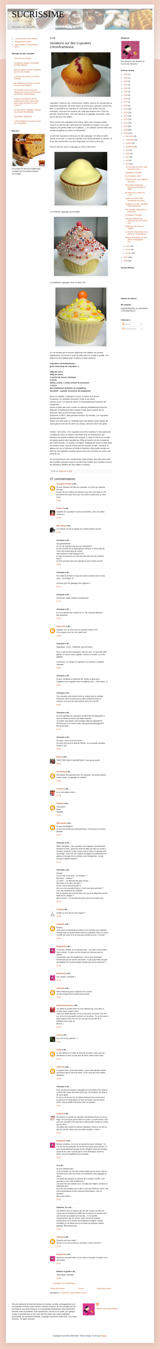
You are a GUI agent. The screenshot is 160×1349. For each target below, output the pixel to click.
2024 (126, 81)
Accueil (81, 1288)
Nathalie (59, 803)
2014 (126, 113)
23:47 (58, 1229)
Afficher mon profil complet (106, 1309)
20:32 (58, 1133)
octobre (129, 143)
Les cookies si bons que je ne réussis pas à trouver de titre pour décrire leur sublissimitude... (27, 92)
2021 (126, 88)
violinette (60, 924)
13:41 (58, 1106)
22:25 (58, 532)
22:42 (58, 1042)
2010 (126, 126)
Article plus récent (58, 1288)
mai (127, 160)
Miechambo (61, 823)
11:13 (58, 729)
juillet (128, 154)
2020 (126, 92)
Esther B (60, 508)
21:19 (58, 1059)
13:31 (58, 815)
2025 (126, 78)
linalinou (60, 1114)
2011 (126, 123)
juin (127, 157)
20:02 (58, 1199)
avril (127, 164)
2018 (126, 99)
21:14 (58, 862)
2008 (126, 133)
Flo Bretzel (60, 772)
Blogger (104, 1336)
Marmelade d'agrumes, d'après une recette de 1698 (135, 187)
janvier (129, 253)
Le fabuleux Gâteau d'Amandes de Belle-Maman (26, 64)
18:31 (58, 685)
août (128, 150)
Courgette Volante (64, 484)
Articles (127, 324)
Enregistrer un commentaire (64, 1283)
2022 (126, 85)
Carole (59, 1035)
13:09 (58, 781)
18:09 (58, 916)
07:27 (58, 601)
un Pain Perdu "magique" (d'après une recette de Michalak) (27, 111)
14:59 (58, 636)
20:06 (58, 749)
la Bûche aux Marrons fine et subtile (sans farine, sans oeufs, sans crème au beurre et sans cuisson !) (26, 102)
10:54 (58, 938)
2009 (126, 130)
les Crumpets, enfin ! (133, 176)
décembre (130, 136)
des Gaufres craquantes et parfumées (135, 211)
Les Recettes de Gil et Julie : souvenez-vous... (136, 168)
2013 (126, 116)
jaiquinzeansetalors (64, 1005)
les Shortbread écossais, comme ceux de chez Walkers (27, 84)
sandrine (60, 789)
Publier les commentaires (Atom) (74, 1293)
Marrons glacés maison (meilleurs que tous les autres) (27, 71)
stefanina (60, 1067)
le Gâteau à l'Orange (133, 215)
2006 (126, 261)
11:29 (58, 980)
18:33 (58, 1278)
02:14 (58, 587)
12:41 (58, 618)
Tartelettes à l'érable (133, 173)
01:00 (58, 835)
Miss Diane (61, 526)
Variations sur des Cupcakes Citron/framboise (136, 205)
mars (128, 246)
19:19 (58, 1027)
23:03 (58, 564)
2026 (126, 74)
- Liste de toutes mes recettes (25, 39)
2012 (126, 119)
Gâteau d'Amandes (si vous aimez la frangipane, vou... (136, 240)
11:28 (58, 966)
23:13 (58, 1157)
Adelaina (60, 1237)
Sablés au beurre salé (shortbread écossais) (135, 199)
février (128, 249)
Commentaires (129, 329)
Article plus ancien (104, 1288)
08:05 (58, 764)
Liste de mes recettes (22, 58)
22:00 (58, 501)
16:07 (58, 997)
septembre (130, 147)
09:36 (58, 705)
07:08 (58, 795)
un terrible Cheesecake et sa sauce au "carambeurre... (136, 233)
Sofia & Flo (61, 626)
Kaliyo (59, 1050)
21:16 (58, 1246)
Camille (59, 910)
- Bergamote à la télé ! (23, 42)
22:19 (58, 518)
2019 (126, 95)
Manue (59, 757)
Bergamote (61, 946)
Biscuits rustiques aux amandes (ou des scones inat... (136, 221)
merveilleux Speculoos (23, 117)
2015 (126, 109)
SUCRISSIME (38, 14)
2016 (126, 106)
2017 (126, 102)
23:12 (58, 1263)
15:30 (58, 668)
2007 (126, 257)
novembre (130, 140)
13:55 (58, 1079)
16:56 (58, 902)
